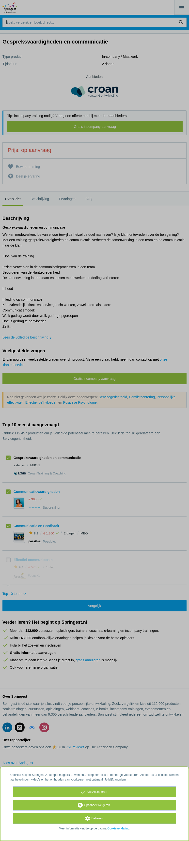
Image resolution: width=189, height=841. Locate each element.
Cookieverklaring (118, 828)
